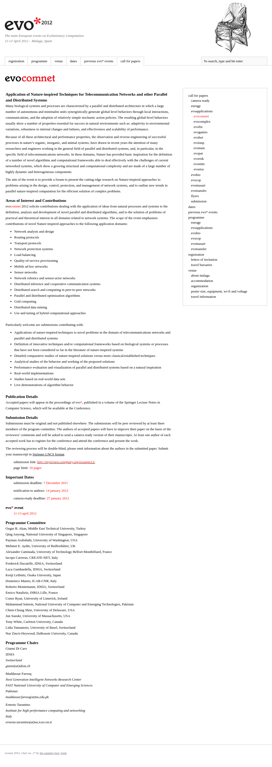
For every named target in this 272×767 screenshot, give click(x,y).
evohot (198, 137)
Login (64, 753)
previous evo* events (98, 61)
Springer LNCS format (48, 454)
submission (199, 201)
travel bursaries (201, 265)
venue (58, 61)
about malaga (200, 275)
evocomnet (201, 116)
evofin (198, 127)
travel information (203, 297)
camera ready (200, 101)
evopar (198, 153)
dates (73, 61)
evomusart (198, 185)
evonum (199, 148)
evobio (195, 175)
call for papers (130, 61)
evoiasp (199, 143)
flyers (195, 196)
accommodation (202, 281)
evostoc (199, 169)
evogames (200, 132)
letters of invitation (204, 259)
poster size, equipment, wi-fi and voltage (219, 291)
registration (16, 61)
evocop (196, 180)
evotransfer (198, 191)
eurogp (196, 106)
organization (199, 286)
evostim (199, 164)
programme (39, 61)
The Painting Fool (49, 753)
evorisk (199, 159)
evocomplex (202, 121)
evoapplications (202, 111)
